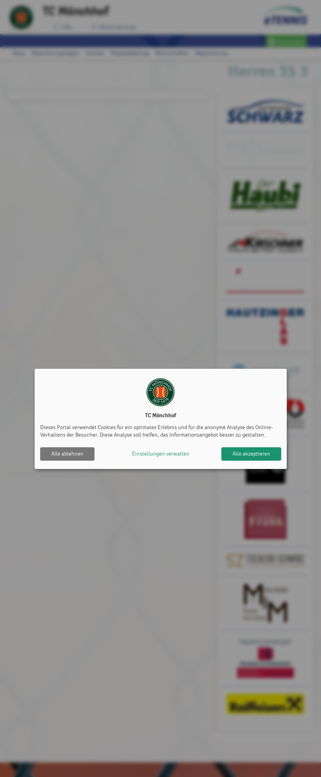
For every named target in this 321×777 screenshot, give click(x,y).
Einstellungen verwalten (160, 454)
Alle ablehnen (67, 454)
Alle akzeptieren (251, 454)
